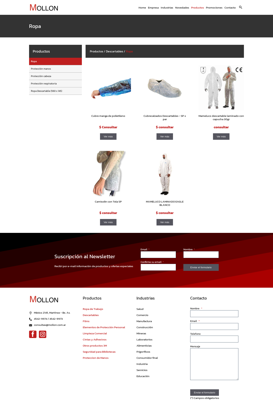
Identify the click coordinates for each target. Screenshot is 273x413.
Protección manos (41, 69)
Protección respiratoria (44, 83)
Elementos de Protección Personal (104, 327)
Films (86, 321)
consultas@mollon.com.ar (50, 325)
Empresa (153, 7)
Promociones (214, 7)
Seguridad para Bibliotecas (99, 352)
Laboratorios (144, 339)
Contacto (230, 7)
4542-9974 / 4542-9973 (48, 319)
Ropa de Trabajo (93, 309)
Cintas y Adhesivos (94, 339)
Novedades (182, 7)
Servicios (141, 370)
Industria (142, 364)
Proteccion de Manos (96, 358)
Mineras (141, 333)
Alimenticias (144, 345)
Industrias (167, 7)
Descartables (114, 51)
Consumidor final (147, 358)
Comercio (142, 315)
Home (142, 7)
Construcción (144, 327)
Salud (140, 309)
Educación (142, 376)
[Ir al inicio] (44, 7)
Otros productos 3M (95, 345)
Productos (197, 7)
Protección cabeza (41, 76)
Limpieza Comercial (95, 333)
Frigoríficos (143, 352)
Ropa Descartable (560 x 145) (46, 91)
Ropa (34, 61)
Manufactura (144, 321)
